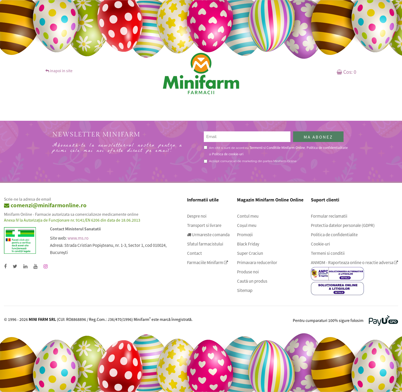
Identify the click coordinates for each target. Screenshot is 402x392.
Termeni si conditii (328, 253)
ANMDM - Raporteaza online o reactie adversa (354, 262)
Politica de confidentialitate (327, 147)
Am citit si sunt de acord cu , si (278, 150)
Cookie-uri (320, 244)
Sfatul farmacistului (205, 244)
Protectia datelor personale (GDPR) (343, 225)
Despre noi (196, 216)
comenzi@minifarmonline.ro (45, 205)
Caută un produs (252, 281)
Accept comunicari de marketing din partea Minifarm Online (253, 161)
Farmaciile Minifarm (207, 262)
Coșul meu (247, 225)
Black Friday (248, 244)
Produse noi (248, 271)
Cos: (346, 71)
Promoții (245, 234)
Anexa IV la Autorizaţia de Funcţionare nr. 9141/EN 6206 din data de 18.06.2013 (72, 220)
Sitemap (244, 290)
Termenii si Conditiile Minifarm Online (277, 147)
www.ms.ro (77, 238)
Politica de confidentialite (334, 234)
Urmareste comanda (208, 234)
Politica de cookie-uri (227, 154)
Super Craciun (250, 253)
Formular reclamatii (329, 216)
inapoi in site (59, 70)
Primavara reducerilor (257, 262)
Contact (194, 253)
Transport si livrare (204, 225)
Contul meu (248, 216)
